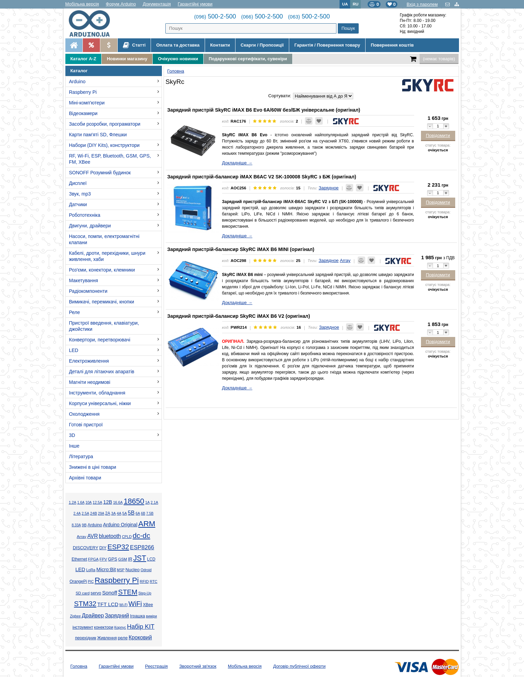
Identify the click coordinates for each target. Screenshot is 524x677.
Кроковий (140, 637)
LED (73, 350)
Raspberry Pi (83, 92)
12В (107, 502)
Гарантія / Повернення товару (327, 45)
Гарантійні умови (195, 4)
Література (81, 456)
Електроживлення (89, 361)
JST (139, 558)
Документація (157, 4)
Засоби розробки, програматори (105, 124)
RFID (144, 581)
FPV (103, 559)
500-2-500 (215, 16)
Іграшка (137, 616)
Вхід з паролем (422, 4)
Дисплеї (78, 183)
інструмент (83, 627)
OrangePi (78, 581)
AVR (92, 536)
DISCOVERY (86, 548)
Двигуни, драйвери (90, 225)
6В (143, 513)
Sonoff (109, 592)
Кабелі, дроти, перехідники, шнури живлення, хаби (107, 256)
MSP (120, 570)
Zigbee (75, 616)
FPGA (93, 559)
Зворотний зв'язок (197, 666)
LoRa (90, 570)
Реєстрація (156, 666)
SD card (83, 593)
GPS (112, 559)
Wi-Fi (123, 605)
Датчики (78, 204)
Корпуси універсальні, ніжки (100, 403)
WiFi (135, 603)
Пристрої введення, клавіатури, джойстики (104, 326)
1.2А (72, 502)
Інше (74, 446)
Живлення (107, 638)
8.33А (76, 525)
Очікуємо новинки (178, 58)
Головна (79, 666)
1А (147, 502)
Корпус (120, 627)
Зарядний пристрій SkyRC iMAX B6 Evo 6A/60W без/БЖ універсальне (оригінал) (263, 110)
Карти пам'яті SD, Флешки (98, 134)
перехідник (85, 638)
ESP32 (118, 547)
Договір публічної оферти (299, 666)
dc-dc (141, 535)
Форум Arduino (121, 4)
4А (119, 513)
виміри (151, 616)
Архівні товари (85, 477)
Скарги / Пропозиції (262, 45)
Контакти (220, 45)
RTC (153, 581)
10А (89, 502)
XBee (148, 604)
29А (101, 513)
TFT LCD (107, 604)
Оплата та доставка (177, 45)
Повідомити (438, 135)
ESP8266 (142, 547)
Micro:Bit (106, 569)
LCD (151, 559)
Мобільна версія (82, 4)
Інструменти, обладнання (97, 393)
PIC (91, 582)
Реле (74, 312)
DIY (102, 548)
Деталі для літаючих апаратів (102, 371)
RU (355, 4)
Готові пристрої (86, 424)
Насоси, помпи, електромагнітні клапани (104, 239)
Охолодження (84, 414)
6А (138, 513)
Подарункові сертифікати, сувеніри (248, 58)
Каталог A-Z (84, 58)
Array (81, 536)
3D (72, 435)
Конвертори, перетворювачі (99, 339)
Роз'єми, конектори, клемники (102, 270)
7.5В (149, 513)
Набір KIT (140, 626)
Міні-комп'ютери (87, 102)
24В (93, 513)
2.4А (77, 513)
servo (96, 593)
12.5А (97, 502)
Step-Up (144, 593)
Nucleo (132, 569)
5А (124, 513)
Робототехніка (85, 215)
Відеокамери (83, 113)
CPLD (127, 537)
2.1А (154, 502)
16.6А (118, 502)
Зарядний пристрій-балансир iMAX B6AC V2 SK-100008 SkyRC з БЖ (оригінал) (261, 176)
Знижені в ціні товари (92, 467)
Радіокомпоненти (88, 291)
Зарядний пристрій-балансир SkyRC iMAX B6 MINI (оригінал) (241, 249)
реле (123, 637)
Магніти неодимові (90, 382)
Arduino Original (120, 524)
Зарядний (117, 615)
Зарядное (328, 187)
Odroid (146, 570)
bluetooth (110, 536)
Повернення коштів (392, 45)
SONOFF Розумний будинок (100, 172)
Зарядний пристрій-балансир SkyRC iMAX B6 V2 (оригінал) (238, 316)
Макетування (83, 280)
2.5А (85, 513)
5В (131, 513)
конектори (103, 627)
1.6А (81, 502)
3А (113, 513)
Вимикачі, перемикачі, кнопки (101, 301)
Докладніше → (237, 162)
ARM (146, 523)
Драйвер (93, 615)
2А (107, 513)
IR (130, 559)
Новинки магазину (127, 58)
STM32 (85, 603)
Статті (134, 45)
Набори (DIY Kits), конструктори (104, 145)
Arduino (77, 81)
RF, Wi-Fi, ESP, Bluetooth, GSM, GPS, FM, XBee (110, 159)
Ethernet (79, 559)
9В (84, 525)
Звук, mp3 (80, 194)
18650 (134, 501)
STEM (127, 592)
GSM (122, 559)
